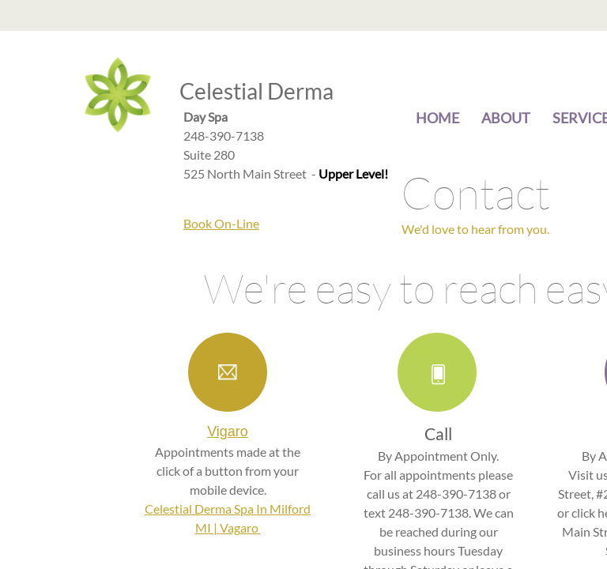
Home (437, 117)
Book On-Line (221, 223)
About (505, 117)
